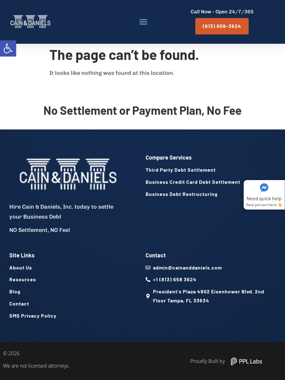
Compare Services (169, 157)
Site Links (21, 255)
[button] (8, 48)
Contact (156, 255)
